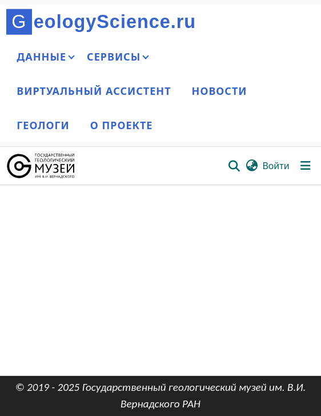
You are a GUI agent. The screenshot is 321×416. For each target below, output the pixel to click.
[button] (41, 165)
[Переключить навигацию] (305, 166)
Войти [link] (275, 165)
